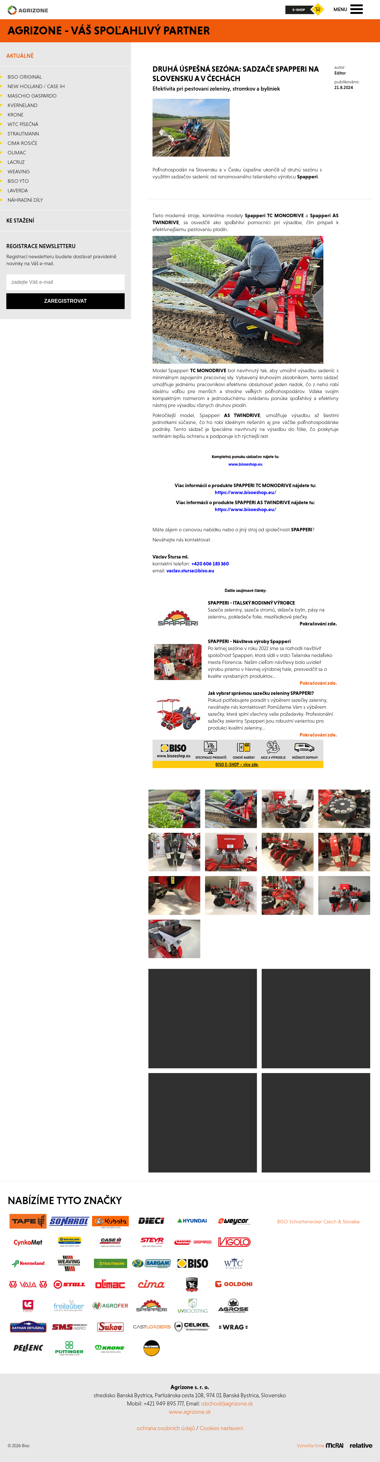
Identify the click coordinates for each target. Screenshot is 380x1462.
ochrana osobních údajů (166, 1428)
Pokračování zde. (318, 734)
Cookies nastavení (221, 1428)
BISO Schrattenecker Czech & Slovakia (318, 1221)
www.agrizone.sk (190, 1411)
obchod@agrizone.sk (227, 1403)
